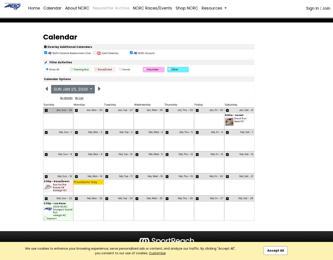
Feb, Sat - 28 (245, 198)
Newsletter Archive (111, 8)
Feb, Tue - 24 (125, 198)
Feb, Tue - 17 (125, 176)
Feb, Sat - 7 (246, 132)
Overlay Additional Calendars (68, 47)
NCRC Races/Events (152, 8)
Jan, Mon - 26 (94, 110)
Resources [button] (212, 8)
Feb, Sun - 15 (64, 176)
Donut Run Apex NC (240, 120)
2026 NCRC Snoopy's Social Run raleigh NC (62, 211)
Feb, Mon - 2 (95, 132)
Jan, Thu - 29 (185, 110)
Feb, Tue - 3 (126, 132)
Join (326, 8)
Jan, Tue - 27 (125, 110)
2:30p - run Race (55, 203)
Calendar (52, 8)
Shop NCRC (187, 8)
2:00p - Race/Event (57, 181)
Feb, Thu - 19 (186, 176)
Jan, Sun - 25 (64, 110)
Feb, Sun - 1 (65, 132)
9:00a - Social (234, 115)
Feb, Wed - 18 (155, 176)
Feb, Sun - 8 (65, 154)
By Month (66, 98)
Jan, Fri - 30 (216, 110)
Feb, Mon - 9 (95, 154)
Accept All (275, 250)
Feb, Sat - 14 (246, 154)
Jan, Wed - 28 (155, 110)
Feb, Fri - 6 (217, 132)
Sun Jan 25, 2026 (71, 89)
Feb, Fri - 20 (216, 176)
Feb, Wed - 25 (155, 198)
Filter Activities (58, 62)
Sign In (312, 8)
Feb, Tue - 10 (125, 154)
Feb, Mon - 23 (94, 198)
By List (79, 98)
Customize (157, 253)
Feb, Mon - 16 (95, 176)
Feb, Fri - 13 (217, 154)
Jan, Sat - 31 (246, 110)
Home (34, 8)
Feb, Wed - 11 (156, 154)
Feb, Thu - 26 (185, 198)
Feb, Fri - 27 (216, 198)
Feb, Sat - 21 (246, 176)
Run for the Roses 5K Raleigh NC (60, 187)
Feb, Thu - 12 (186, 154)
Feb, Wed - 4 (156, 132)
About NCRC (77, 8)
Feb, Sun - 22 (64, 198)
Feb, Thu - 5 (186, 132)
